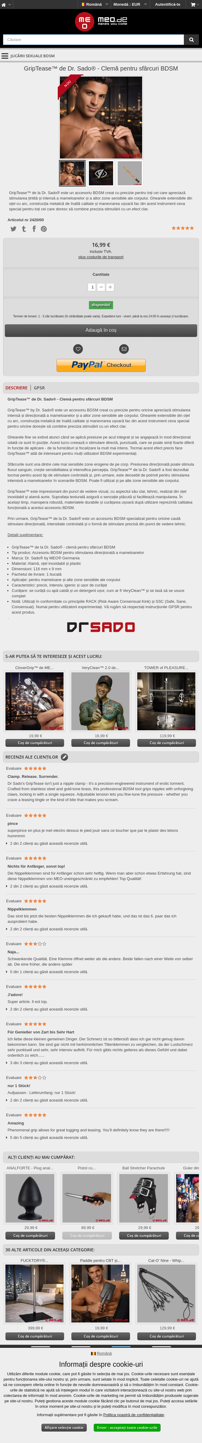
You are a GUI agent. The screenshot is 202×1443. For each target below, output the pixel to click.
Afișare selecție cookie (64, 1427)
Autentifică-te (167, 4)
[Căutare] (191, 39)
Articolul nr (18, 220)
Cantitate (101, 274)
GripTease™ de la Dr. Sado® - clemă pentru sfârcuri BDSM (63, 547)
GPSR (39, 388)
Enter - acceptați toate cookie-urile (127, 1427)
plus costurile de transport (101, 257)
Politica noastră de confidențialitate (133, 1415)
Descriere (16, 388)
